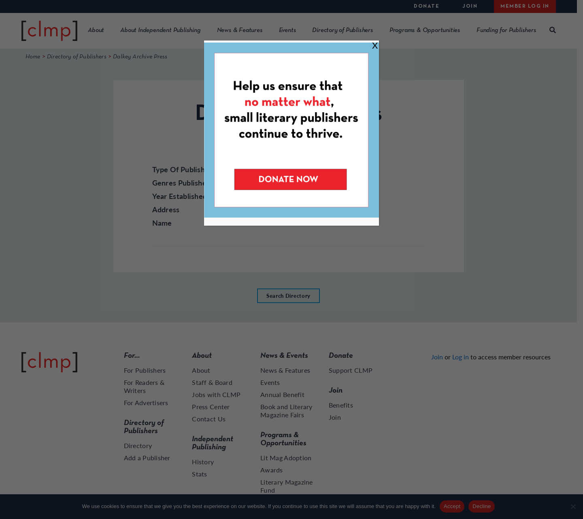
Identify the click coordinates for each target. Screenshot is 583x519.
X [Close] (375, 45)
